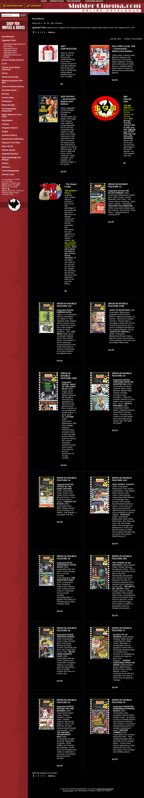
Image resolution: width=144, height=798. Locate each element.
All (56, 23)
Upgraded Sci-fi (10, 53)
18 (44, 23)
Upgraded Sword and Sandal (80, 28)
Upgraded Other (10, 51)
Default (139, 39)
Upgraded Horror (10, 48)
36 (48, 23)
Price (134, 39)
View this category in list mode (44, 773)
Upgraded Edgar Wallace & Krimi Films (104, 28)
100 (52, 23)
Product (126, 39)
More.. (133, 28)
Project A (107, 791)
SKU (119, 39)
